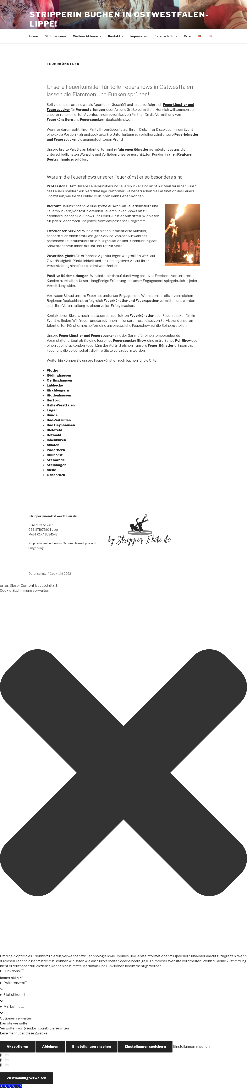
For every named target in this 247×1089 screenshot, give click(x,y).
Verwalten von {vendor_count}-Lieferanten (34, 1028)
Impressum (138, 36)
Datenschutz (166, 36)
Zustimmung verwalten (26, 1078)
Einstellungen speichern (145, 1047)
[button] (123, 773)
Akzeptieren (17, 1047)
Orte (187, 36)
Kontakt (116, 36)
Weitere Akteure (87, 36)
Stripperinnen (55, 36)
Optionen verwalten (16, 1018)
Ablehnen (50, 1047)
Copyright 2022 (60, 573)
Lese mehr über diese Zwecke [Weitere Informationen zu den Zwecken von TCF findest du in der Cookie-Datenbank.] (24, 1033)
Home (33, 36)
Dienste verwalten (14, 1023)
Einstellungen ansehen (91, 1047)
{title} (4, 1055)
